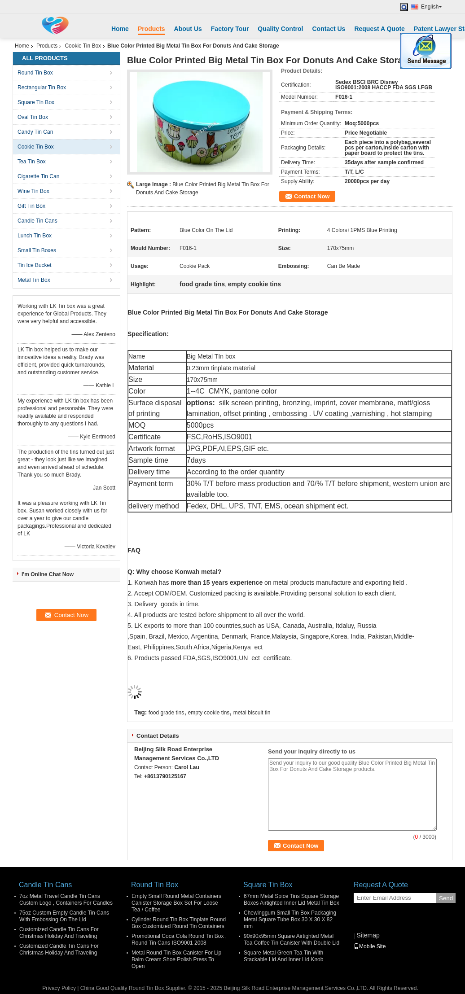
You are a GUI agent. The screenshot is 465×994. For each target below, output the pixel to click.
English (431, 7)
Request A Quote (379, 28)
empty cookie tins (209, 712)
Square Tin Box (36, 102)
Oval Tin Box (33, 117)
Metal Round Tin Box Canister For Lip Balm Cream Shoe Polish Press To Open (176, 959)
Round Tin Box (35, 73)
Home (120, 28)
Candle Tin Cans (37, 221)
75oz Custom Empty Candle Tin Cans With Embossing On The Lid (64, 916)
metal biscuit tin (252, 712)
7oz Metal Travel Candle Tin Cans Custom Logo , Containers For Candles (66, 899)
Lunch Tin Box (35, 235)
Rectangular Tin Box (42, 87)
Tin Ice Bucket (35, 265)
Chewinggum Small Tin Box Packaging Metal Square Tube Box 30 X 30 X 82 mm (290, 919)
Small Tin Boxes (37, 250)
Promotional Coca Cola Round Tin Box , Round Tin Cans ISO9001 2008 (179, 939)
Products (151, 28)
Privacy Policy (59, 988)
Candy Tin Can (35, 132)
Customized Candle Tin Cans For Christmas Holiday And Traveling (59, 932)
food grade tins (166, 712)
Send (446, 898)
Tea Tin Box (32, 161)
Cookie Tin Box (83, 46)
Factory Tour (230, 28)
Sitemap (367, 935)
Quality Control (280, 28)
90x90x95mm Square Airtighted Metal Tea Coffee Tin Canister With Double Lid (291, 939)
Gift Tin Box (31, 206)
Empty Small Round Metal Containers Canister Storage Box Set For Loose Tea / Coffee (176, 903)
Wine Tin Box (33, 191)
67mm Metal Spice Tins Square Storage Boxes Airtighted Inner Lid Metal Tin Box (291, 899)
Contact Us (328, 28)
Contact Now (311, 196)
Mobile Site (370, 946)
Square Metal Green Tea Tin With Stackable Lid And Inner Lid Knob (283, 956)
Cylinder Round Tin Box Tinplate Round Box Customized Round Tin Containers (179, 922)
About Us (188, 28)
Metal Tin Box (34, 280)
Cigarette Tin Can (38, 176)
